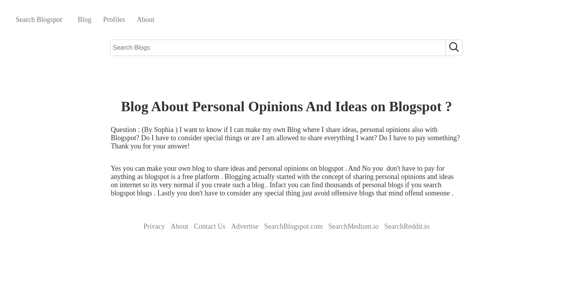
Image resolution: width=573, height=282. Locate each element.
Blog (85, 20)
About (146, 20)
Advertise (245, 226)
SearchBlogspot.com (293, 226)
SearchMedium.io (353, 226)
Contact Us (210, 226)
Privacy (154, 226)
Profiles (114, 20)
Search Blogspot (39, 20)
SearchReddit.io (406, 226)
